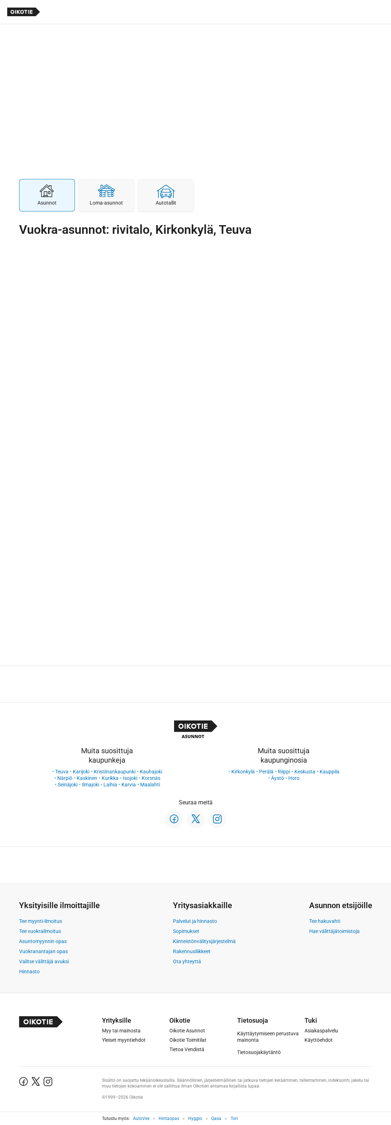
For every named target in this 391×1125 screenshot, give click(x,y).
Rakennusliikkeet (191, 951)
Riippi (284, 771)
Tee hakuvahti (324, 921)
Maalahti (150, 784)
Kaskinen (87, 778)
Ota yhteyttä (187, 961)
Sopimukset (186, 931)
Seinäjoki (67, 784)
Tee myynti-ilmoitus (40, 921)
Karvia (128, 784)
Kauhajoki (151, 771)
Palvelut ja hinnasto (195, 921)
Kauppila (329, 771)
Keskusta (304, 771)
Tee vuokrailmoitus (40, 931)
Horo (293, 778)
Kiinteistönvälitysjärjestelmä (204, 941)
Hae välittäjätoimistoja (334, 931)
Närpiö (64, 778)
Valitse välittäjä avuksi (44, 961)
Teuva (61, 771)
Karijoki (81, 771)
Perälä (266, 771)
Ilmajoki (90, 784)
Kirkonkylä (243, 771)
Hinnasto (29, 971)
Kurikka (110, 778)
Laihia (110, 784)
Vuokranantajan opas (43, 951)
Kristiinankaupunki (114, 771)
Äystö (277, 778)
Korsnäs (151, 778)
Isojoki (130, 778)
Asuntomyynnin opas (43, 941)
